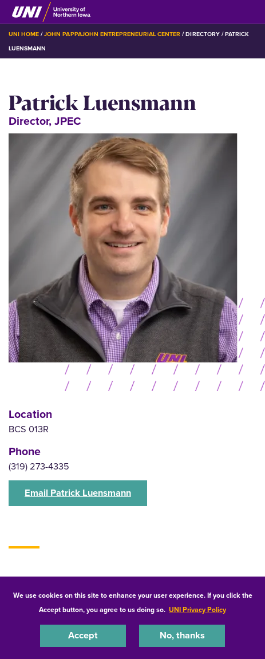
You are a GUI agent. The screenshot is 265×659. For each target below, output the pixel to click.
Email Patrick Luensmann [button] (78, 493)
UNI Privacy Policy (197, 610)
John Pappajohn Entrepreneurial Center (112, 34)
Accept (83, 635)
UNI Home (24, 34)
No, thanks (182, 635)
